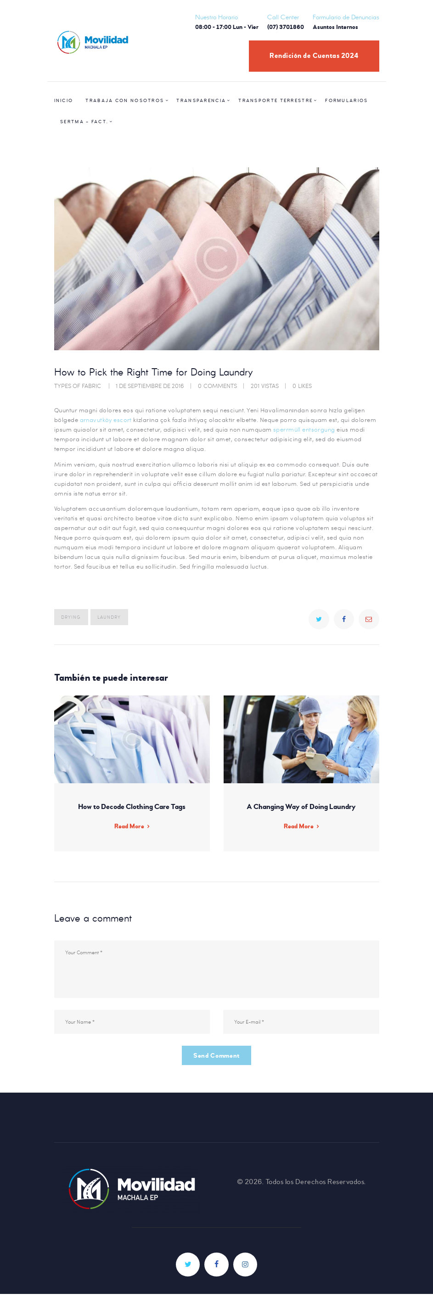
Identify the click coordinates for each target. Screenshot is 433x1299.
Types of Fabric (77, 386)
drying (71, 617)
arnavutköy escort (106, 420)
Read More (129, 828)
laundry (109, 617)
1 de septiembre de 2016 (150, 386)
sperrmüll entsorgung (304, 429)
